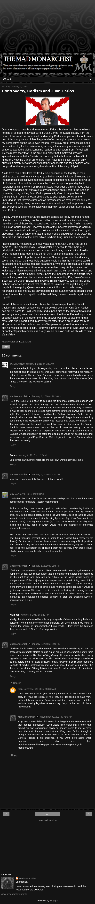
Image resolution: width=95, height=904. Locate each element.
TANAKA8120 (17, 364)
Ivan (20, 689)
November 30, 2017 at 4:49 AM (56, 716)
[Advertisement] (47, 28)
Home (47, 814)
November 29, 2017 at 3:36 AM (40, 689)
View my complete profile (14, 894)
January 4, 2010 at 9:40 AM (40, 364)
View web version (47, 820)
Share (6, 347)
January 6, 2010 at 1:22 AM (32, 455)
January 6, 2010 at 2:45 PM (46, 565)
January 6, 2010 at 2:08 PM (29, 494)
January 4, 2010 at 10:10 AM (47, 396)
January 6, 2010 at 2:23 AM (46, 474)
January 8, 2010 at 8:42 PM (35, 614)
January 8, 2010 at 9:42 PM (46, 644)
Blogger (54, 900)
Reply (13, 386)
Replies (17, 683)
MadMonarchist (18, 396)
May (12, 494)
